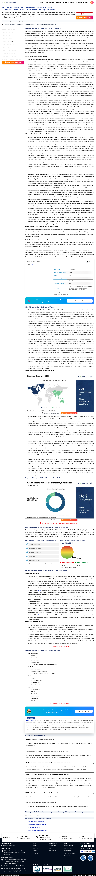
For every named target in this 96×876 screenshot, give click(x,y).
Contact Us (73, 2)
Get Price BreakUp (83, 711)
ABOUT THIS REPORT (8, 29)
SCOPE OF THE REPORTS (9, 56)
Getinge (39, 615)
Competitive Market (8, 44)
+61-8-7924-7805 (67, 838)
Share (89, 262)
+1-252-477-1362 (25, 838)
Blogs (50, 848)
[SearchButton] (92, 2)
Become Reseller (68, 845)
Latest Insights (49, 2)
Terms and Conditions (69, 853)
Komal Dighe (29, 720)
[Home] (9, 2)
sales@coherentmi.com (8, 845)
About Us (66, 2)
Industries (59, 2)
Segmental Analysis (8, 41)
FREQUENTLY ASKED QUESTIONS (12, 59)
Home (41, 2)
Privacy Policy (67, 850)
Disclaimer (67, 856)
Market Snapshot (8, 35)
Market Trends (7, 38)
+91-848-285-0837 (87, 838)
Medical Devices (29, 24)
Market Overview (8, 32)
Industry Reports (10, 24)
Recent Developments (9, 50)
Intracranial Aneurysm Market (37, 824)
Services (35, 850)
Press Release (52, 850)
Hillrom (39, 590)
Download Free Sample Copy (68, 413)
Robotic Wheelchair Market (36, 822)
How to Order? (68, 848)
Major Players (7, 47)
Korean (37, 815)
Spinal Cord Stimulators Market (37, 830)
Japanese (28, 815)
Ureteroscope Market (34, 827)
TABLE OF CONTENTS (8, 53)
